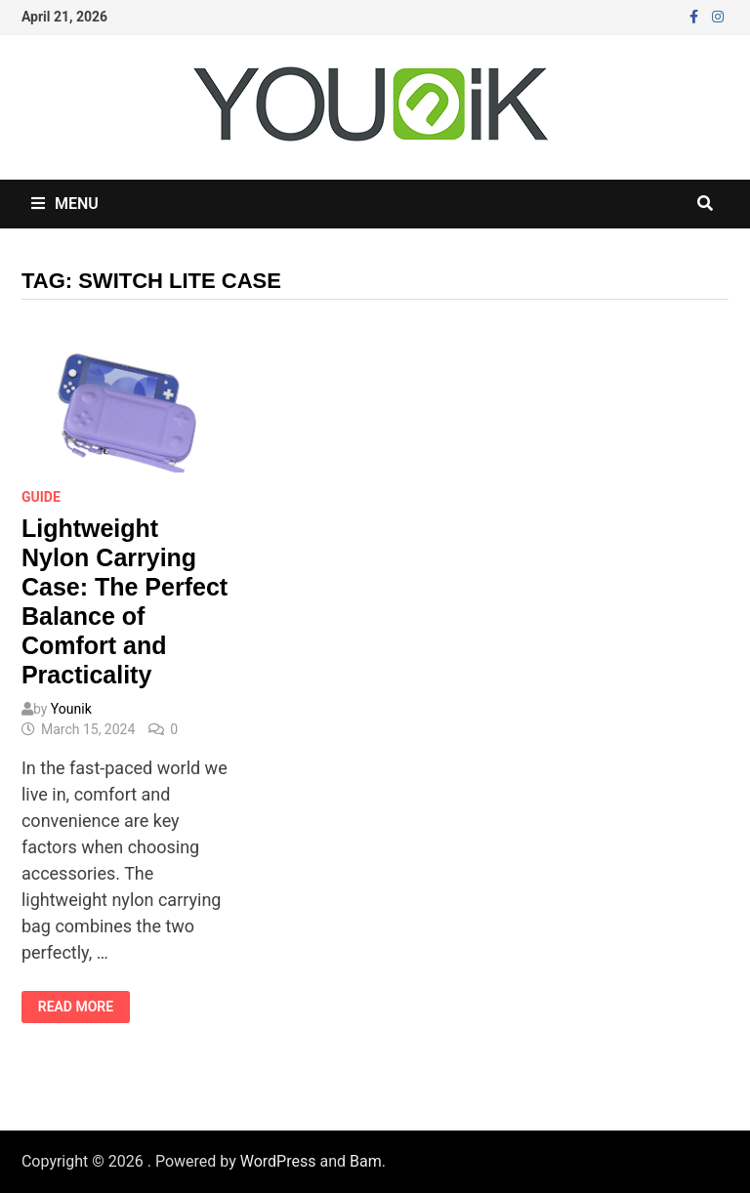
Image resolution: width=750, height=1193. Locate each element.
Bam (366, 1161)
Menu (65, 203)
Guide (41, 497)
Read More (83, 1007)
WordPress (278, 1161)
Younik (71, 709)
